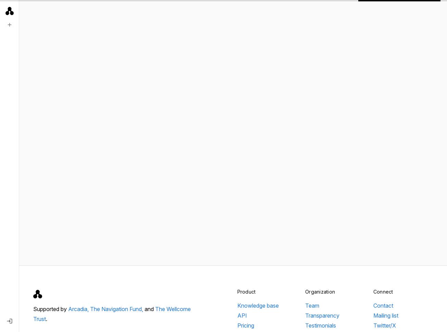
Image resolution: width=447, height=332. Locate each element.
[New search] (9, 24)
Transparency (322, 315)
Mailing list (385, 315)
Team (312, 305)
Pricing (245, 325)
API (242, 315)
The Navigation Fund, (117, 309)
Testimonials (320, 325)
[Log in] (9, 321)
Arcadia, (79, 309)
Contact (383, 305)
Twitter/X (384, 325)
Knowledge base (258, 305)
